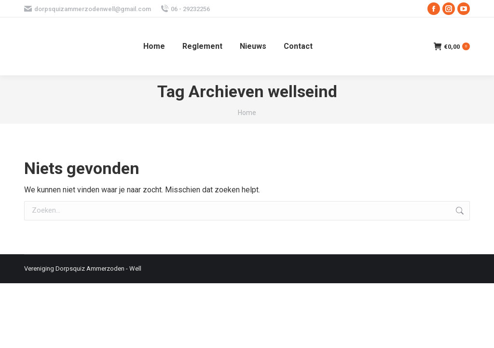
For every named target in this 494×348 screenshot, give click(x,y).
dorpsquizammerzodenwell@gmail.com (87, 9)
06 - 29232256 (185, 9)
